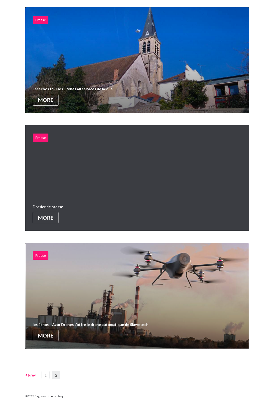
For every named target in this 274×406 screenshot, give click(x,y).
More (45, 100)
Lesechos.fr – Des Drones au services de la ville (73, 89)
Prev (30, 375)
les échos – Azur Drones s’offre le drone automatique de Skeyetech (90, 324)
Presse (40, 20)
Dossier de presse (48, 206)
